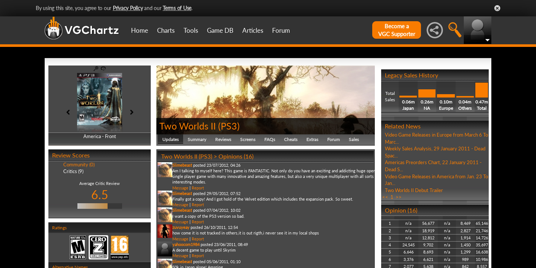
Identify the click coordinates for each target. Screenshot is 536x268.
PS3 (229, 125)
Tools (191, 30)
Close (497, 8)
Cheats (290, 139)
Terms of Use (177, 8)
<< (385, 197)
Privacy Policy (128, 8)
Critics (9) (73, 171)
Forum (281, 30)
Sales (354, 139)
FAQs (269, 139)
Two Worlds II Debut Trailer (414, 190)
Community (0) (79, 165)
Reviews (223, 139)
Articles (252, 30)
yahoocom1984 (186, 244)
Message (180, 187)
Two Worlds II (187, 125)
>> (399, 197)
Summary (197, 139)
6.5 (99, 194)
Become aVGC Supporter (396, 30)
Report (198, 187)
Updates (170, 139)
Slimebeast (182, 165)
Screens (247, 139)
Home (139, 30)
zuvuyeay (180, 227)
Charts (166, 30)
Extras (312, 139)
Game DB (220, 30)
